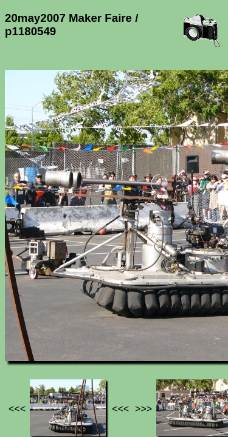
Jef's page (27, 327)
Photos (72, 327)
